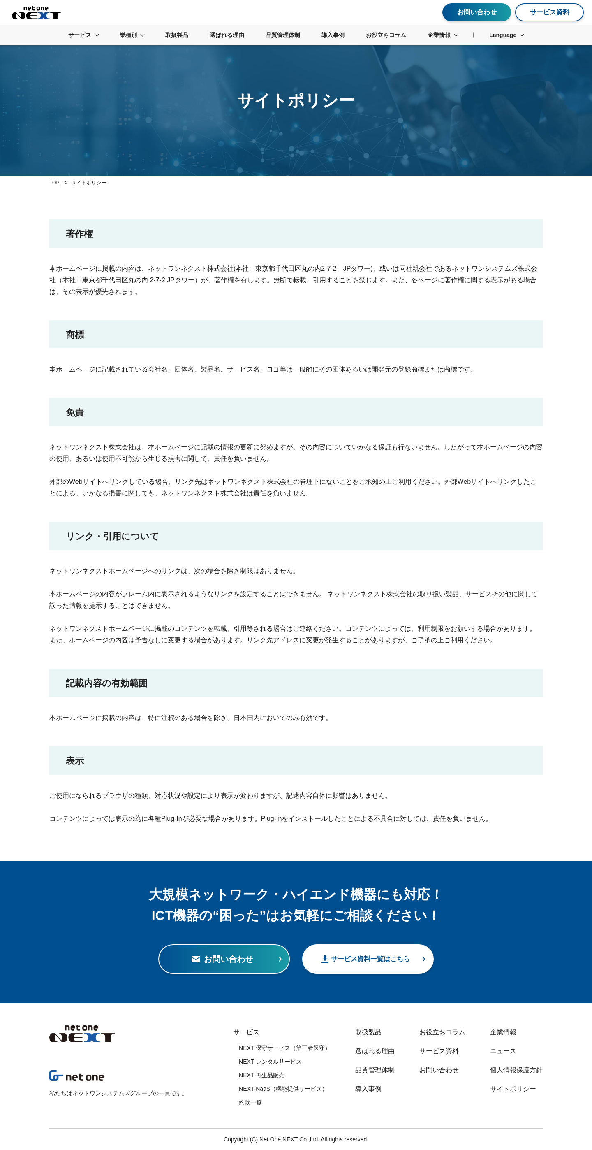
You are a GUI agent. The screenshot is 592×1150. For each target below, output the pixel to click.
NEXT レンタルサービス (270, 1061)
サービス (246, 1032)
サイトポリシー (513, 1088)
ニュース (503, 1051)
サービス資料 (439, 1051)
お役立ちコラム (442, 1032)
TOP (54, 183)
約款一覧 (250, 1102)
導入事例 (368, 1088)
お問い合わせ (439, 1069)
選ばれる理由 (375, 1051)
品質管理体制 (375, 1069)
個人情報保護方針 (516, 1069)
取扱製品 (368, 1032)
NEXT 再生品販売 (261, 1075)
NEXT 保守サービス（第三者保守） (285, 1048)
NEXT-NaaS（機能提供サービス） (283, 1088)
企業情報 (503, 1032)
